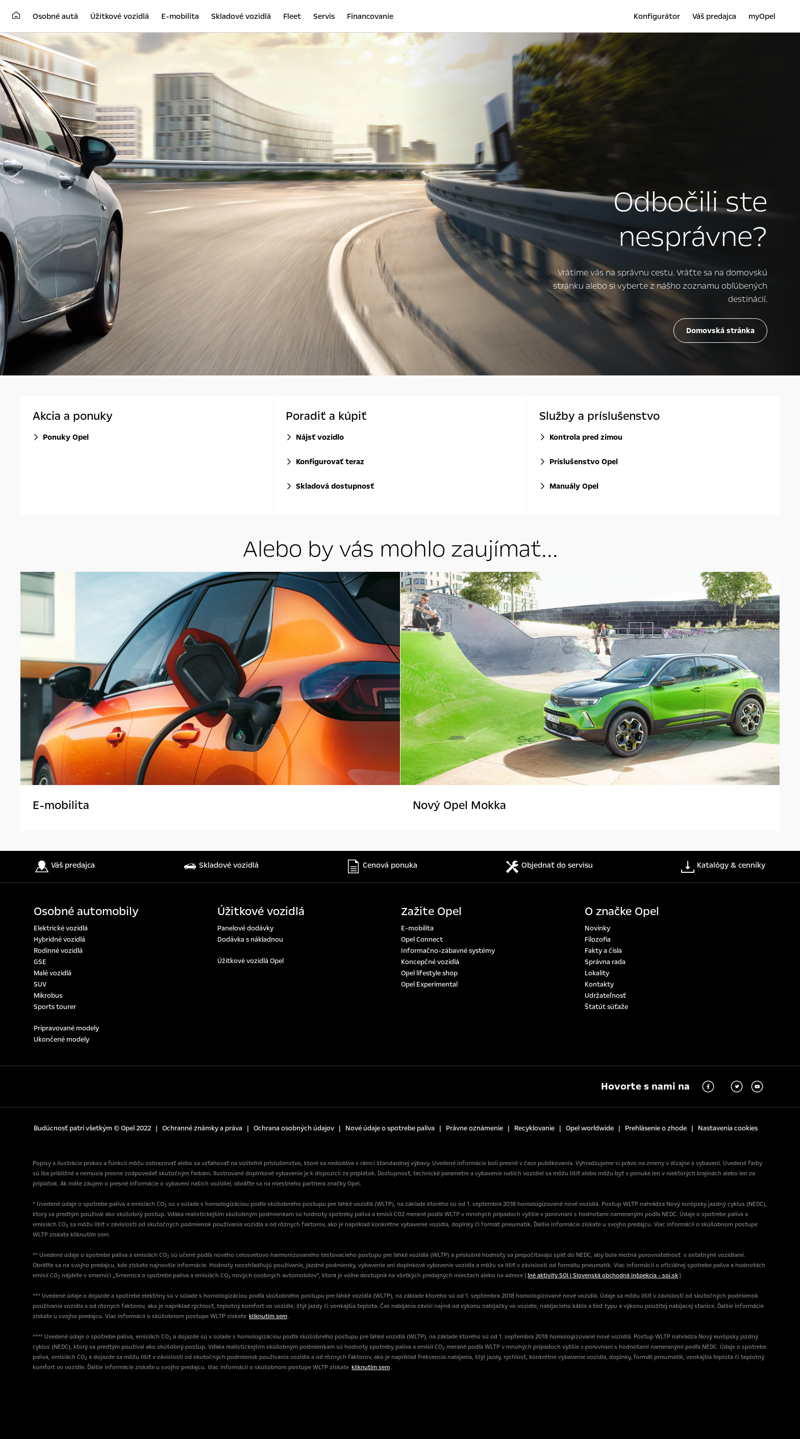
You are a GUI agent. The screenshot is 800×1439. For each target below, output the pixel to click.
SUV (40, 984)
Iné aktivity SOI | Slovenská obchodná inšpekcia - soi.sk (603, 1275)
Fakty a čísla (603, 950)
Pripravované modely (66, 1028)
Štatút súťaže (606, 1007)
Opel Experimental (429, 984)
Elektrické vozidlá (61, 928)
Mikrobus (48, 995)
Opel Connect (422, 939)
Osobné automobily (86, 911)
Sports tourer (55, 1007)
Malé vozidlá (52, 973)
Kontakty (599, 984)
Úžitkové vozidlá (261, 911)
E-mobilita (417, 928)
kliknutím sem (268, 1316)
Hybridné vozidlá (59, 939)
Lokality (597, 973)
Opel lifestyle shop (429, 973)
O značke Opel (622, 911)
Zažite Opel (431, 911)
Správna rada (605, 962)
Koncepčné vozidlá (430, 962)
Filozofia (598, 939)
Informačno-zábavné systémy (448, 950)
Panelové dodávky (245, 928)
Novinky (597, 928)
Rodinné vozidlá (58, 950)
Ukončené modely (61, 1039)
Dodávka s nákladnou (250, 939)
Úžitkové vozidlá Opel (250, 961)
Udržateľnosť (605, 995)
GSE (40, 962)
